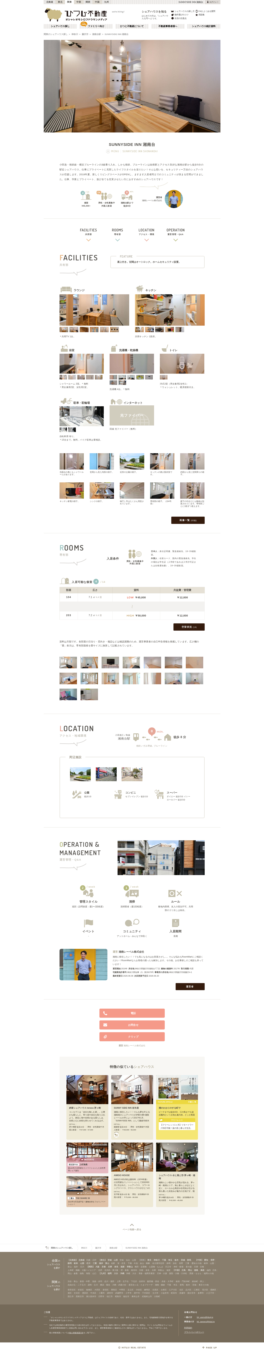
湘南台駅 (96, 34)
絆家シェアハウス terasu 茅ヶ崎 (85, 1108)
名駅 (113, 1263)
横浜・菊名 (105, 1285)
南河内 (134, 1270)
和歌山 (130, 1267)
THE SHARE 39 (79, 1198)
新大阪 (189, 1267)
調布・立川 (93, 1285)
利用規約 (188, 1328)
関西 (88, 2)
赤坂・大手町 (167, 1281)
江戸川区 (173, 1290)
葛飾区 (213, 1290)
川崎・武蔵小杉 (119, 1285)
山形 (116, 1260)
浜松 (175, 1263)
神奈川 (74, 34)
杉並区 (81, 1290)
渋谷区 (139, 1290)
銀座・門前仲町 (183, 1281)
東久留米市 (91, 1296)
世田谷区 (72, 1290)
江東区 (197, 1290)
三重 (95, 1263)
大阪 (97, 1267)
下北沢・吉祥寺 (138, 1281)
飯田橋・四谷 (153, 1281)
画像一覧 (188, 520)
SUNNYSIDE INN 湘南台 (117, 34)
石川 (88, 1263)
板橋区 (89, 1290)
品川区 (188, 1290)
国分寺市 (191, 1293)
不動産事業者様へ (167, 26)
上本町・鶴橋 (74, 1270)
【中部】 (199, 1260)
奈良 (116, 1267)
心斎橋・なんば (156, 1267)
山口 (209, 1270)
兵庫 (110, 1267)
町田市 (174, 1293)
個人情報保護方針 (76, 1333)
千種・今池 (133, 1263)
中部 (78, 2)
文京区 (77, 1293)
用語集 (199, 14)
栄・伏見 (121, 1263)
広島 (184, 1270)
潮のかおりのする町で (170, 1108)
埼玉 (170, 1260)
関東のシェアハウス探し (56, 34)
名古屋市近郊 (158, 1263)
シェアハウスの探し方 (183, 11)
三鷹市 (102, 1293)
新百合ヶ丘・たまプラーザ (141, 1285)
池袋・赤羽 (97, 1281)
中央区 (93, 1293)
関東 (69, 2)
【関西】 (91, 1267)
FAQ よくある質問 (205, 11)
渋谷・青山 (73, 1281)
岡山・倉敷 (73, 1273)
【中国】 (177, 1270)
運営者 (190, 986)
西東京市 (80, 1296)
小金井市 (165, 1293)
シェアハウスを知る (154, 11)
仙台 (128, 1260)
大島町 (157, 1296)
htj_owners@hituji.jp (206, 1322)
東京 (149, 1260)
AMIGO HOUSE (122, 1175)
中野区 (122, 1290)
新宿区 (106, 1290)
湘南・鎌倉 (160, 1285)
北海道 (49, 2)
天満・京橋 (199, 1267)
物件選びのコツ (180, 14)
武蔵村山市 (147, 1296)
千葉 (164, 1260)
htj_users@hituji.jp (205, 1317)
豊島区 (114, 1290)
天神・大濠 (162, 1273)
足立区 (131, 1290)
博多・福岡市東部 (147, 1273)
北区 (181, 1290)
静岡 (70, 1263)
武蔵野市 (119, 1293)
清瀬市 (182, 1293)
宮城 (110, 1260)
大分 (116, 1273)
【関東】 (142, 1260)
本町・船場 (178, 1267)
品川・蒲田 (109, 1281)
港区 (70, 1293)
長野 (212, 1260)
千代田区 (146, 1293)
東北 (60, 2)
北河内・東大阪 (111, 1270)
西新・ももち (195, 1273)
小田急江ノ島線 (122, 735)
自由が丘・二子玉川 (77, 1285)
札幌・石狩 (91, 1260)
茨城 (183, 1260)
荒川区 (205, 1290)
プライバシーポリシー (194, 1332)
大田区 (97, 1290)
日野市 (101, 1296)
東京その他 (204, 1285)
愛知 (206, 1260)
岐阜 (76, 1263)
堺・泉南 (125, 1270)
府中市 (137, 1293)
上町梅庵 (77, 1164)
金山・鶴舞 (145, 1263)
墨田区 (85, 1293)
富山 (107, 1263)
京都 (104, 1267)
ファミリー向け (96, 26)
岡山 (190, 1270)
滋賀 (122, 1267)
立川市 (155, 1293)
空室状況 (189, 627)
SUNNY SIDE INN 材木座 (126, 1108)
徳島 (196, 1270)
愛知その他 (197, 1263)
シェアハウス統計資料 (204, 26)
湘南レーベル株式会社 (131, 951)
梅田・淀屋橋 (141, 1267)
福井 (101, 1263)
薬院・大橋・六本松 (178, 1273)
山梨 (82, 1263)
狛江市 (110, 1296)
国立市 (71, 1296)
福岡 (110, 1273)
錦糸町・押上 (198, 1281)
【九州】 (103, 1273)
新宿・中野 (85, 1281)
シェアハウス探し (60, 26)
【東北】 (103, 1260)
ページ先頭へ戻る (132, 1229)
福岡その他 (209, 1273)
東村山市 (136, 1296)
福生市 (126, 1296)
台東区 (164, 1290)
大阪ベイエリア (89, 1270)
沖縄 (122, 1273)
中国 (97, 2)
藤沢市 (85, 34)
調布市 (110, 1293)
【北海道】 (73, 1260)
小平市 (129, 1293)
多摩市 (201, 1293)
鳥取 (202, 1270)
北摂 (100, 1270)
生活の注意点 (179, 18)
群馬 (189, 1260)
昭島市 (118, 1296)
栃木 (177, 1260)
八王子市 (210, 1293)
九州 (106, 2)
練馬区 (147, 1290)
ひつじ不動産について (132, 26)
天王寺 (168, 1267)
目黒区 (155, 1290)
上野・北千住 (123, 1281)
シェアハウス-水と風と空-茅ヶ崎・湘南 (177, 1177)
